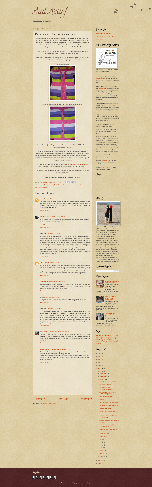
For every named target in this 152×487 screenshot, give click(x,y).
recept (98, 342)
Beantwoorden (44, 210)
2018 (100, 371)
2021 (100, 362)
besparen (109, 338)
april (101, 448)
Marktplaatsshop (100, 78)
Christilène (57, 185)
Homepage (63, 399)
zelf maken (108, 340)
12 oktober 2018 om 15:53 (53, 297)
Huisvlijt (42, 225)
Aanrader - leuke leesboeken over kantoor (108, 416)
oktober (102, 379)
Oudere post (86, 399)
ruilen (103, 343)
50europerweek (48, 185)
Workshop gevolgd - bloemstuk (108, 402)
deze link (102, 88)
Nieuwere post (39, 399)
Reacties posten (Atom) (49, 403)
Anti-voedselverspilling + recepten (106, 36)
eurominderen (44, 349)
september (103, 433)
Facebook (102, 155)
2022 (100, 359)
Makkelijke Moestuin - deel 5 (108, 429)
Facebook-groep (106, 160)
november (103, 376)
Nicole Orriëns (44, 216)
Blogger (89, 483)
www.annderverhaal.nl (47, 332)
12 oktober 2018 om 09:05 (58, 216)
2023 (100, 356)
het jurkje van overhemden (76, 164)
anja (41, 199)
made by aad (106, 342)
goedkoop (99, 340)
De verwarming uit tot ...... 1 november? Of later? (107, 388)
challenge (99, 338)
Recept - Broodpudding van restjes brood (112, 281)
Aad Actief (49, 12)
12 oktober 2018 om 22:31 (54, 308)
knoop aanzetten (78, 185)
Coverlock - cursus (105, 384)
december (103, 373)
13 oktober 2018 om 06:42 (63, 332)
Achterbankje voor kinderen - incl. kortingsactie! (110, 298)
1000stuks (99, 343)
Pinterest (104, 167)
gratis (117, 338)
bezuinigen (116, 340)
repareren (45, 187)
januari (102, 456)
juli (101, 439)
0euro (41, 185)
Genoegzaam (44, 281)
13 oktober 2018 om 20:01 (58, 349)
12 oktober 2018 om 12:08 (51, 262)
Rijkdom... (102, 399)
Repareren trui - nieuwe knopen (108, 405)
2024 (100, 353)
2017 (100, 460)
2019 (100, 368)
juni (101, 442)
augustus (103, 436)
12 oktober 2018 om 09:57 (54, 233)
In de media (99, 39)
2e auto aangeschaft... (106, 396)
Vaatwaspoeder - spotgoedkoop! (110, 314)
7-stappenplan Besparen (103, 33)
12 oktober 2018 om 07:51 (51, 199)
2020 (100, 365)
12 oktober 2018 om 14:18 (57, 281)
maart (102, 451)
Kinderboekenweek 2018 (106, 408)
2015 (100, 463)
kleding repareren (66, 185)
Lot (41, 262)
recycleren (38, 187)
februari (102, 453)
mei (101, 445)
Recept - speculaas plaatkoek (108, 382)
